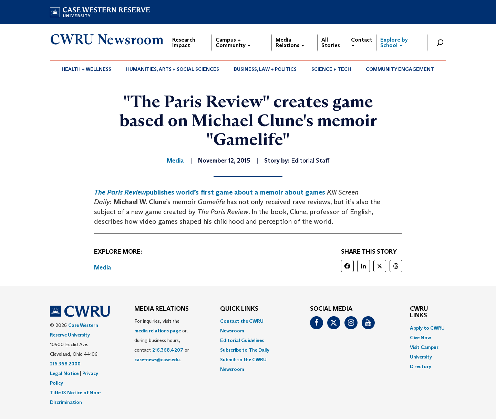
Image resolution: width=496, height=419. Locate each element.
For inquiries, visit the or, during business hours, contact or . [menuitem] (161, 340)
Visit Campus (424, 347)
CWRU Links (419, 312)
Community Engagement (400, 69)
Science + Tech (331, 69)
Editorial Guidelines (242, 340)
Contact (361, 41)
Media (102, 267)
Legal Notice (64, 373)
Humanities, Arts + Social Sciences (172, 69)
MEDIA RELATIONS (161, 309)
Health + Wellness (86, 69)
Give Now (420, 337)
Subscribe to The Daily (244, 350)
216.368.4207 (167, 350)
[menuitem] (86, 69)
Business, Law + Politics (265, 69)
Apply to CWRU (427, 328)
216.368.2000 (65, 364)
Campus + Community (233, 42)
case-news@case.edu (157, 359)
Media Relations (290, 42)
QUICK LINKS (239, 309)
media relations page (157, 331)
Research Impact (183, 42)
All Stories (330, 42)
